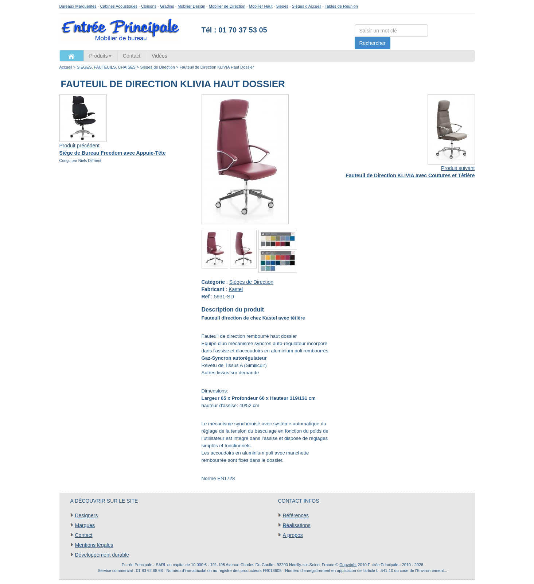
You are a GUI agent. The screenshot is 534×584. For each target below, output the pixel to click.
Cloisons (148, 6)
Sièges (282, 6)
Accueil (65, 67)
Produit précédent (79, 145)
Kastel (236, 289)
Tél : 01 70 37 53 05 (234, 30)
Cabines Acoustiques (118, 6)
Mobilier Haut (261, 6)
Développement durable (102, 555)
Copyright (347, 564)
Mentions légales (94, 545)
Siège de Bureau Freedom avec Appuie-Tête (112, 153)
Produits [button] (100, 56)
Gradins (167, 6)
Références (296, 515)
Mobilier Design (191, 6)
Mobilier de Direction (227, 6)
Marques (85, 525)
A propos (293, 535)
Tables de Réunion (341, 6)
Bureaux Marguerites (78, 6)
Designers (86, 515)
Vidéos (159, 56)
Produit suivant (458, 168)
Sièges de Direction (157, 67)
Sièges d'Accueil (306, 6)
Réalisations (297, 525)
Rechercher (372, 43)
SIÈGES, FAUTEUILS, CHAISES (106, 67)
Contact (131, 56)
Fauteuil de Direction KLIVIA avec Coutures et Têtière (410, 175)
